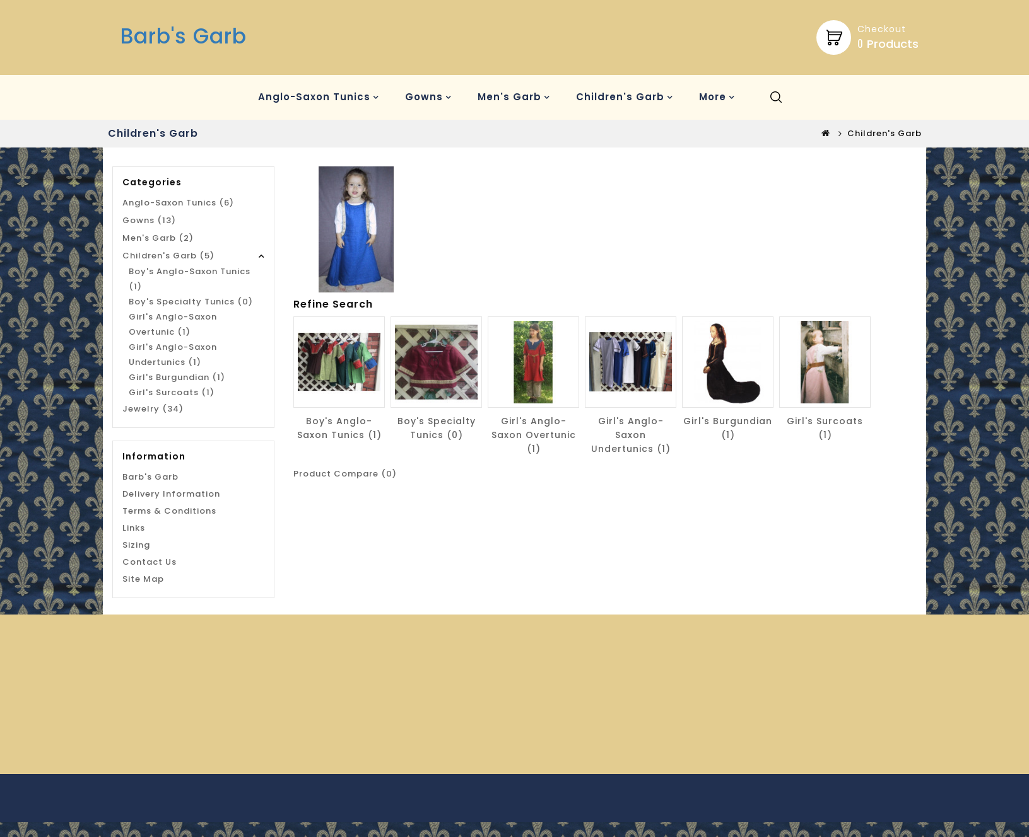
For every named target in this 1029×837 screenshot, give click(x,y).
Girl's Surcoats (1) (172, 392)
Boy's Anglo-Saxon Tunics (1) (189, 278)
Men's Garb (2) (158, 238)
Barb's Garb (184, 36)
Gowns (424, 96)
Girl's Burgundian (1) (177, 377)
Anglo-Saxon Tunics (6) (178, 203)
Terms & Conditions (169, 511)
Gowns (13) (149, 220)
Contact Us (149, 562)
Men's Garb (509, 96)
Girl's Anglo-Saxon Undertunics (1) (173, 354)
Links (133, 528)
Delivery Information (171, 494)
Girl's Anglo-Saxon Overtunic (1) (173, 324)
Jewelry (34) (153, 409)
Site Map (143, 579)
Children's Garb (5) (168, 256)
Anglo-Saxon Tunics (314, 96)
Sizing (136, 545)
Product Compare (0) (345, 474)
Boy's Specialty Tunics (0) (191, 302)
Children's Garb (620, 96)
